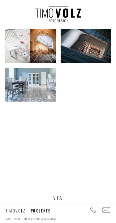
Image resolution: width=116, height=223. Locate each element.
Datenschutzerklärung (40, 219)
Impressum (13, 219)
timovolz (16, 211)
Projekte (40, 211)
